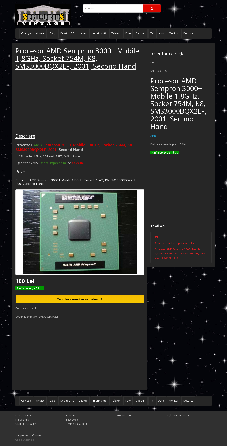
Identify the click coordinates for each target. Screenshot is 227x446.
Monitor (173, 33)
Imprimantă (99, 33)
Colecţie (26, 33)
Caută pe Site (23, 415)
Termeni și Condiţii (77, 424)
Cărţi (52, 33)
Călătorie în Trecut (178, 415)
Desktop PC (67, 33)
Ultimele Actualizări (26, 424)
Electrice (188, 33)
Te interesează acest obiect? (80, 299)
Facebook (72, 419)
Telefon (115, 33)
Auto (161, 33)
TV (151, 33)
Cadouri (140, 33)
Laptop (83, 33)
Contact (70, 415)
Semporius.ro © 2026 (28, 435)
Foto (128, 33)
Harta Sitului (22, 419)
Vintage (40, 33)
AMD (153, 136)
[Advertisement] (46, 102)
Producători (124, 415)
